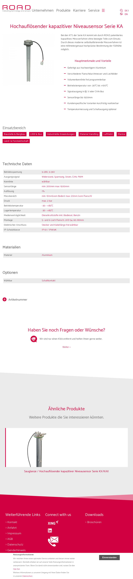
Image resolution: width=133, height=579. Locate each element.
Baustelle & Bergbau (14, 134)
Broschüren (94, 522)
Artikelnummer (17, 299)
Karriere (79, 10)
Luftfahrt (108, 134)
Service (94, 10)
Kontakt (12, 522)
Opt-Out (16, 571)
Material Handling (89, 134)
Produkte (63, 10)
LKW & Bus (36, 134)
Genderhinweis (16, 550)
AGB (10, 539)
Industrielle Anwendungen (61, 134)
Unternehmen (43, 10)
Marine (121, 134)
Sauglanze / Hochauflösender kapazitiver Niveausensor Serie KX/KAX (66, 471)
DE (126, 11)
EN (126, 14)
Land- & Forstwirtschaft (16, 141)
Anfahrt (12, 527)
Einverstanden (109, 560)
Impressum (14, 533)
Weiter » (66, 347)
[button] (66, 300)
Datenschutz (15, 544)
